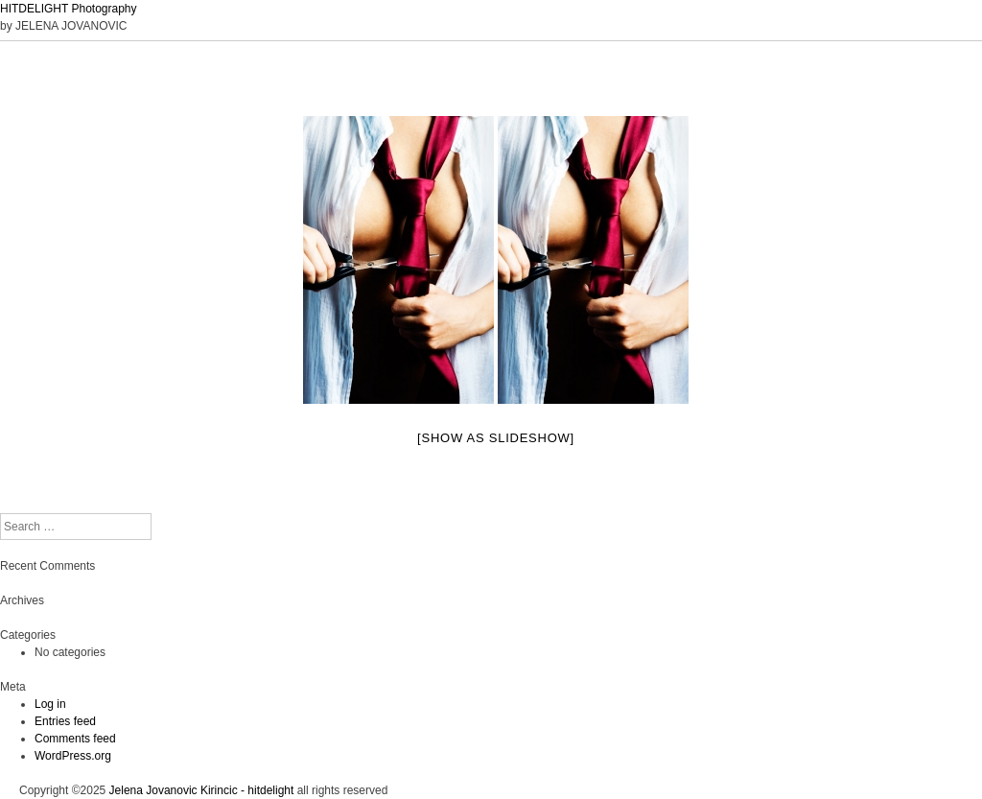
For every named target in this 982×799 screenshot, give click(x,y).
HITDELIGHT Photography (68, 8)
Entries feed (65, 721)
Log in (50, 704)
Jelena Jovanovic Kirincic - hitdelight (201, 790)
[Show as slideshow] (495, 438)
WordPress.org (73, 756)
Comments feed (75, 738)
